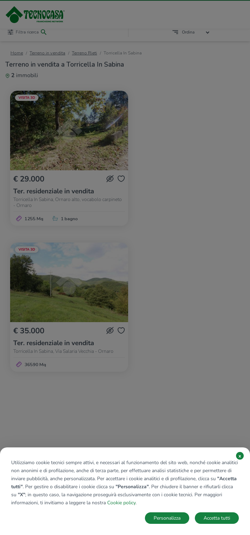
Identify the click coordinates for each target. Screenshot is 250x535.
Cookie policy (121, 502)
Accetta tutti (217, 518)
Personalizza (167, 518)
